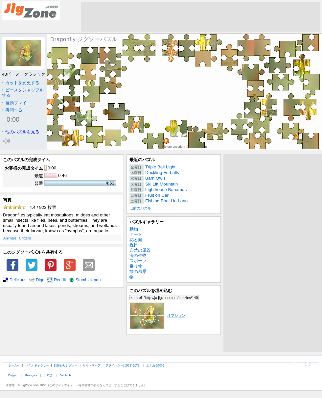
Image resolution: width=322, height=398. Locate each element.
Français (31, 375)
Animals (9, 238)
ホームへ (14, 365)
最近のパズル (142, 159)
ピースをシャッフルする (23, 92)
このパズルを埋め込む (150, 290)
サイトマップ (92, 365)
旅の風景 (138, 271)
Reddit (60, 280)
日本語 (48, 375)
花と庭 (135, 239)
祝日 (133, 244)
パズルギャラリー (146, 221)
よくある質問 (155, 365)
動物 (133, 229)
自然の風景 (140, 250)
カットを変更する (20, 82)
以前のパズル (140, 208)
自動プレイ (14, 102)
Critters (25, 238)
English (13, 375)
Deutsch (65, 375)
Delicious (18, 280)
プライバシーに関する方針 (123, 365)
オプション (157, 315)
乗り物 (135, 266)
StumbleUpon (88, 280)
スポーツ (138, 260)
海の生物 (138, 255)
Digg (40, 280)
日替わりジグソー (66, 365)
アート (135, 234)
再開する (12, 110)
